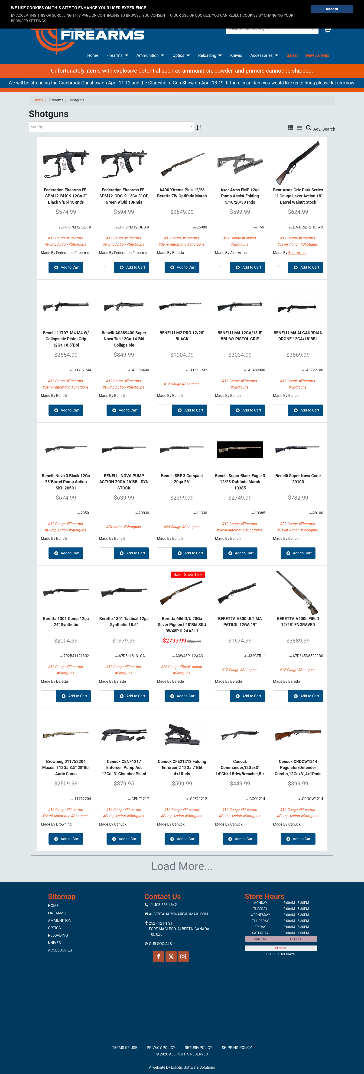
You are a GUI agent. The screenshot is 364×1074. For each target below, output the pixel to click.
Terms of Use (124, 1047)
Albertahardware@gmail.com (178, 914)
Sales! (292, 55)
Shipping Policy (237, 1047)
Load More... (182, 866)
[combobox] (111, 127)
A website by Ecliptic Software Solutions (182, 1067)
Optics (178, 55)
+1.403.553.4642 (163, 905)
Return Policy (198, 1047)
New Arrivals (317, 55)
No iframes (182, 1000)
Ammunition (147, 55)
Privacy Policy (161, 1047)
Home (92, 55)
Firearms (115, 55)
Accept (332, 8)
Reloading (207, 55)
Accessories (261, 55)
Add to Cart (66, 267)
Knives (236, 55)
